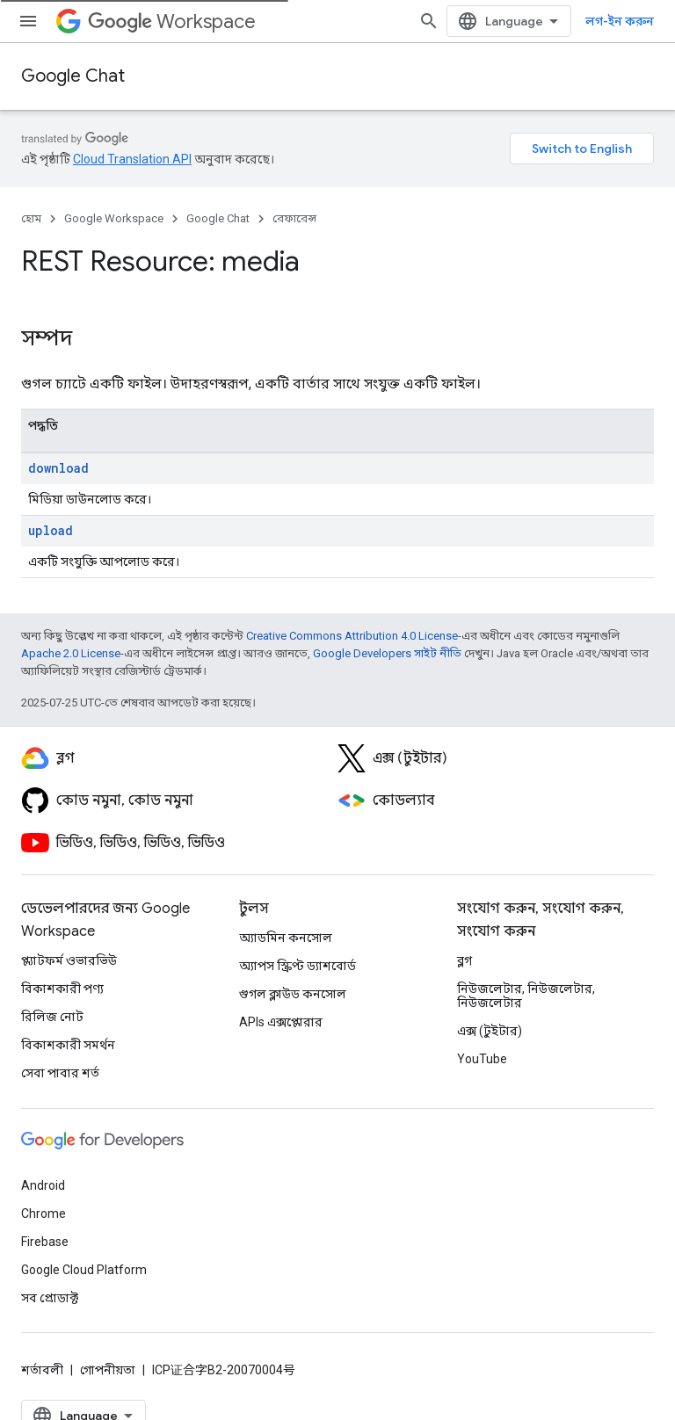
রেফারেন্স (294, 218)
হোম (31, 218)
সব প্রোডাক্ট (49, 1298)
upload (50, 530)
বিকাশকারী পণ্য (62, 989)
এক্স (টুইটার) (489, 1031)
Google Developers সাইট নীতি (387, 653)
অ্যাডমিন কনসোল (285, 938)
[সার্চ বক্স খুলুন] (428, 21)
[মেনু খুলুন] (28, 21)
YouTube (482, 1059)
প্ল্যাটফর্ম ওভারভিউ (69, 960)
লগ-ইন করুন (619, 21)
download (58, 468)
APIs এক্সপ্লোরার (281, 1022)
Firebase (45, 1242)
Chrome (43, 1213)
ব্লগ (464, 960)
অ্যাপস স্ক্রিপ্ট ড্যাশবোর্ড (297, 966)
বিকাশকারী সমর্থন (68, 1045)
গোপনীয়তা (107, 1370)
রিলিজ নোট (52, 1017)
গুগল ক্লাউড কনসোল (292, 994)
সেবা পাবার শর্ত (60, 1073)
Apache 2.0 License (70, 653)
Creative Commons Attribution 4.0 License (352, 635)
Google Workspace (113, 218)
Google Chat (73, 76)
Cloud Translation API (132, 159)
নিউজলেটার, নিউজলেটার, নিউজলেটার (526, 996)
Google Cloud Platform (84, 1270)
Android (43, 1185)
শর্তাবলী (42, 1370)
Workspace (172, 21)
